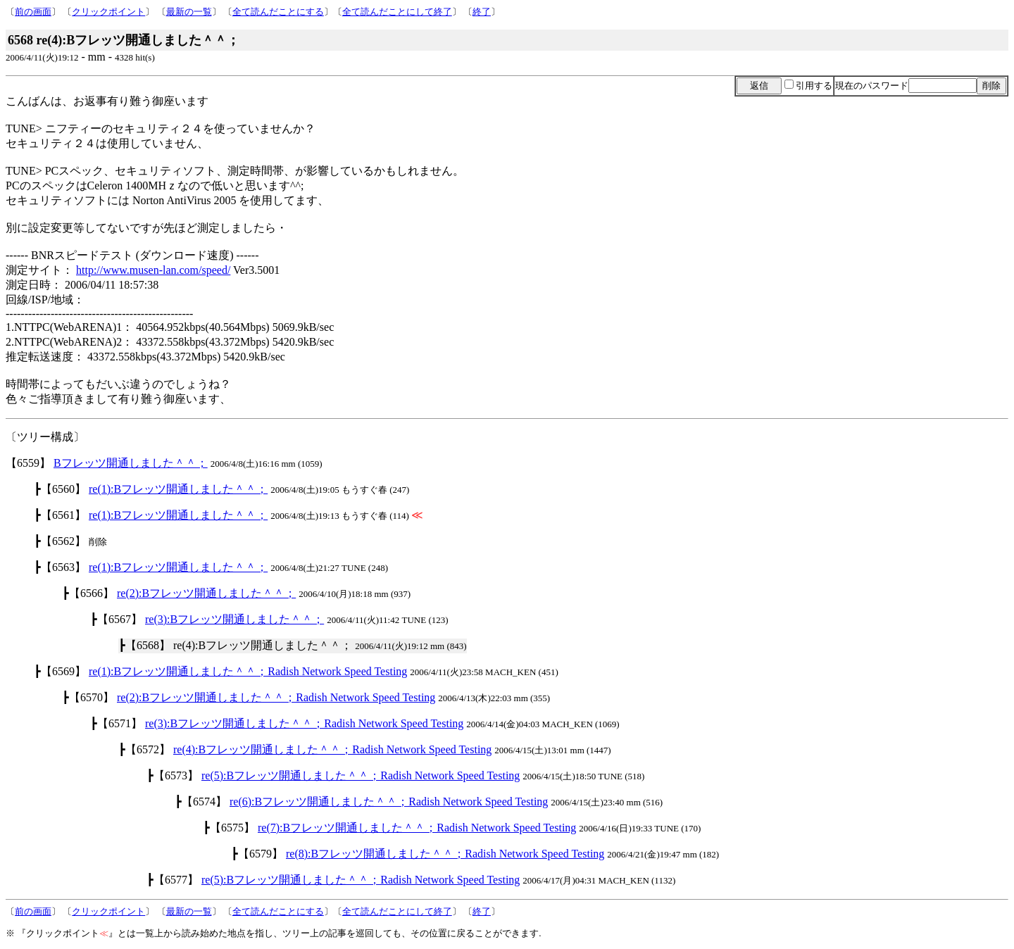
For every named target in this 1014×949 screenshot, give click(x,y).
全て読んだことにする (278, 11)
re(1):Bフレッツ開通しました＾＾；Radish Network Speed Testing (248, 671)
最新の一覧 (189, 11)
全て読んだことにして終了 (397, 11)
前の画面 (33, 11)
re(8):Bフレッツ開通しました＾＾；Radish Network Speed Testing (445, 854)
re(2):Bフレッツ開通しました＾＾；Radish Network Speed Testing (276, 697)
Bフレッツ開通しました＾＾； (131, 463)
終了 (481, 11)
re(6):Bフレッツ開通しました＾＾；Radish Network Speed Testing (389, 801)
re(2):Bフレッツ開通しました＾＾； (206, 593)
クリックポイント (108, 11)
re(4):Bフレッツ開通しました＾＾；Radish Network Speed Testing (332, 749)
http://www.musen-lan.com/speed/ (153, 270)
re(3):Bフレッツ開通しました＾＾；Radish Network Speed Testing (304, 723)
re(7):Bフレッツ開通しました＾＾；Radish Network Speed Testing (417, 828)
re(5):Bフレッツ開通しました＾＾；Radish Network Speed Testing (360, 775)
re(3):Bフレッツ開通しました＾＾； (234, 619)
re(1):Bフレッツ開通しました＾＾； (178, 489)
